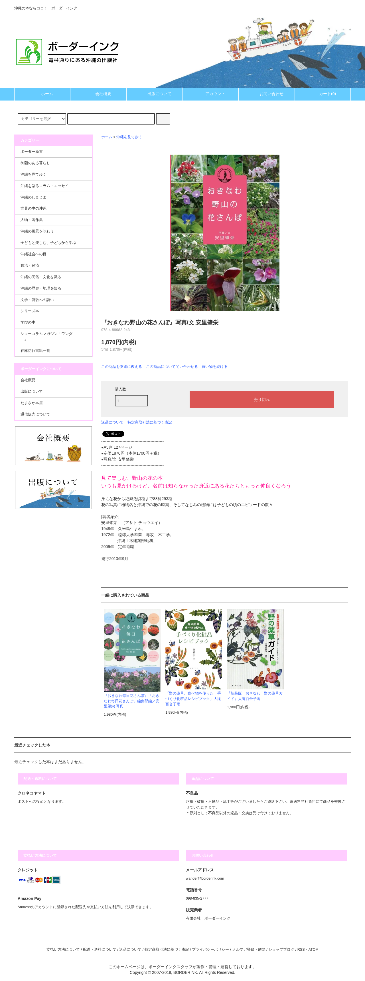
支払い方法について (63, 950)
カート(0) (322, 93)
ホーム (42, 93)
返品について (112, 422)
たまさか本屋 (32, 403)
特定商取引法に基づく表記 (149, 422)
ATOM (314, 950)
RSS (301, 950)
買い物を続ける (215, 366)
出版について (154, 93)
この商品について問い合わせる (172, 366)
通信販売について (35, 414)
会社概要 (98, 93)
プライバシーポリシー (210, 950)
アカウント (210, 93)
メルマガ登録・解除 (248, 950)
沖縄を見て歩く (129, 137)
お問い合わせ (266, 93)
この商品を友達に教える (121, 366)
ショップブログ (281, 950)
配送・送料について (99, 950)
